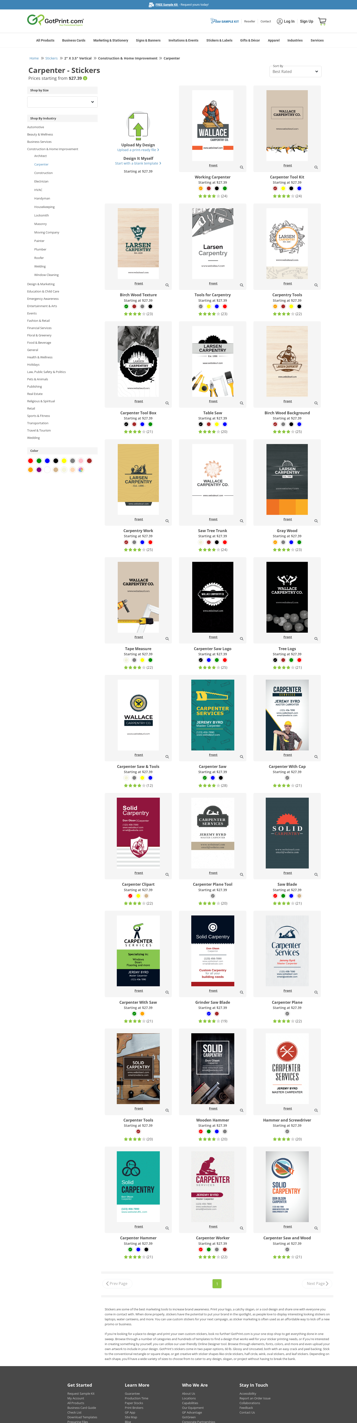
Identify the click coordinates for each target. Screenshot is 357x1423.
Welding (40, 266)
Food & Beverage (39, 342)
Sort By (278, 66)
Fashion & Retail (38, 320)
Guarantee (132, 1393)
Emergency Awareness (43, 298)
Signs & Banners (148, 40)
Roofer (39, 258)
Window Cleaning (46, 275)
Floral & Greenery (39, 335)
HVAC (38, 190)
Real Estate (35, 394)
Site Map (131, 1417)
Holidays (33, 364)
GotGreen (189, 1417)
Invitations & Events (183, 40)
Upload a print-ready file (138, 150)
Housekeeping (44, 207)
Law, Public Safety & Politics (46, 372)
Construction (43, 173)
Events (32, 313)
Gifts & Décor (250, 40)
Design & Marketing (41, 284)
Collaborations (249, 1403)
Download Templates (82, 1417)
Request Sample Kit (81, 1393)
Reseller (249, 21)
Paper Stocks (134, 1403)
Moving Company (46, 232)
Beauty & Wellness (40, 134)
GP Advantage (192, 1412)
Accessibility (247, 1393)
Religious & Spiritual (41, 401)
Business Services (39, 142)
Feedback (246, 1408)
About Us (188, 1393)
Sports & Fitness (38, 416)
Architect (40, 156)
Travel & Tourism (39, 430)
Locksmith (41, 215)
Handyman (42, 198)
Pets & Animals (37, 379)
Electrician (41, 181)
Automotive (35, 127)
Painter (39, 241)
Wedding (33, 438)
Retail (31, 408)
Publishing (34, 386)
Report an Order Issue (254, 1398)
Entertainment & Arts (42, 306)
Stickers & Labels (219, 40)
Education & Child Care (43, 291)
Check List (74, 1412)
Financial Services (39, 328)
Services (317, 40)
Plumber (40, 249)
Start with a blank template (138, 163)
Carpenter (41, 164)
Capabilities (190, 1403)
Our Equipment (193, 1408)
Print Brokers (134, 1408)
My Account (75, 1398)
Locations (189, 1398)
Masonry (40, 224)
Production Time (136, 1398)
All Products (45, 40)
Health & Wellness (39, 357)
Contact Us (247, 1412)
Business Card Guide (81, 1408)
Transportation (37, 423)
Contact (266, 21)
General (32, 350)
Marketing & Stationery (110, 40)
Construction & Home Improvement (52, 149)
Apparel (274, 40)
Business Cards (73, 40)
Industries (295, 40)
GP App (130, 1412)
